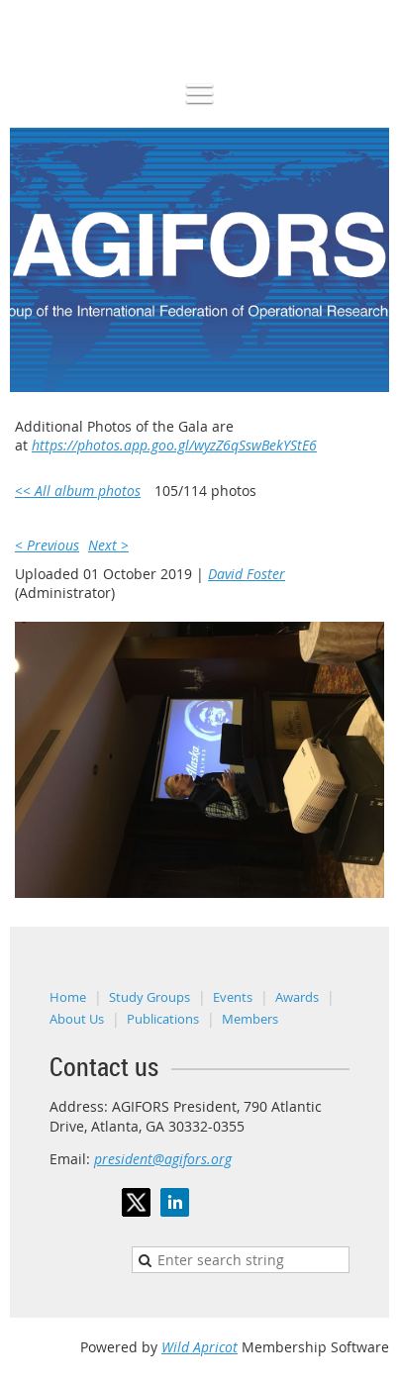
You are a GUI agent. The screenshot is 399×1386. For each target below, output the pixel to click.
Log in (369, 9)
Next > (108, 545)
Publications (163, 1019)
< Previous (47, 545)
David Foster (246, 573)
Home (68, 997)
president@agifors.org (163, 1158)
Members (250, 1019)
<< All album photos (78, 490)
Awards (297, 997)
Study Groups (149, 997)
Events (232, 997)
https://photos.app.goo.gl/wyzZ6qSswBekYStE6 (174, 445)
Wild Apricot (199, 1346)
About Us (77, 1019)
